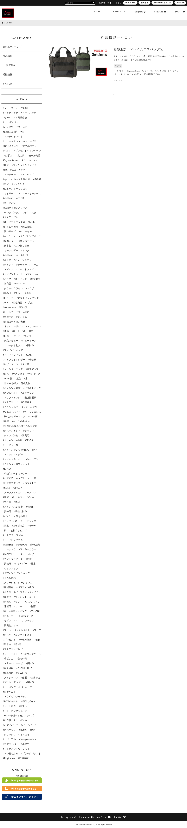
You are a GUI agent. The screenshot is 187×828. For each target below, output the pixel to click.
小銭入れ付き (11, 255)
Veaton (30, 507)
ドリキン (8, 440)
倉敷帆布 (22, 544)
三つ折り (22, 198)
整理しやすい (29, 701)
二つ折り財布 (22, 245)
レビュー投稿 (11, 226)
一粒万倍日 (26, 639)
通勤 (6, 331)
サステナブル (11, 217)
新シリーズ (10, 231)
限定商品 (10, 65)
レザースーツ (11, 364)
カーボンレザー (30, 521)
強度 (28, 293)
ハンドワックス (12, 127)
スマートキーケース (30, 193)
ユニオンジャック (24, 620)
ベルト (7, 150)
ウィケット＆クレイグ (24, 165)
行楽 (34, 141)
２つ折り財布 (11, 753)
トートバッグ (29, 113)
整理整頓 (8, 544)
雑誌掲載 (27, 226)
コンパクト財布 (23, 635)
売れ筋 (23, 307)
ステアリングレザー (14, 649)
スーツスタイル (12, 492)
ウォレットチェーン (25, 597)
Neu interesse (22, 776)
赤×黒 (18, 644)
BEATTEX (20, 283)
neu (5, 170)
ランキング (19, 184)
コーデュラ (10, 549)
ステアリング (11, 402)
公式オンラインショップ (17, 573)
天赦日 (7, 563)
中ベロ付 (35, 611)
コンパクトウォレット (15, 141)
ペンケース (34, 374)
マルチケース (11, 174)
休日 (17, 502)
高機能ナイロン (12, 625)
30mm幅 (8, 378)
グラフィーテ (32, 431)
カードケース (11, 445)
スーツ (37, 630)
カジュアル (10, 739)
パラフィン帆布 (26, 587)
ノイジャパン (11, 677)
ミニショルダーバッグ (15, 407)
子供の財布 (21, 511)
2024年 (28, 336)
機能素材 (23, 758)
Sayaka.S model (11, 160)
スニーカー (10, 616)
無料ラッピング (19, 530)
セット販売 (10, 706)
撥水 (33, 563)
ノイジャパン (11, 521)
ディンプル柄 (11, 435)
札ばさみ (8, 658)
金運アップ (33, 369)
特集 (6, 525)
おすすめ (8, 478)
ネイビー (27, 255)
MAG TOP (7, 23)
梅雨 (33, 606)
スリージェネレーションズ (18, 582)
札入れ (29, 302)
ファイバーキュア (13, 350)
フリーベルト (11, 654)
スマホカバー (11, 744)
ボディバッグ (11, 725)
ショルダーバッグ (13, 369)
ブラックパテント (31, 753)
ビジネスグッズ (12, 483)
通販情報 (7, 74)
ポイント (8, 264)
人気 (29, 355)
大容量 (7, 502)
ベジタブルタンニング (15, 212)
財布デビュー (11, 554)
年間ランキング (19, 611)
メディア (8, 269)
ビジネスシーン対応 (23, 497)
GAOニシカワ (11, 146)
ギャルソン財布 (12, 388)
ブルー (18, 293)
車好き (29, 440)
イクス (7, 592)
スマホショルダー (13, 454)
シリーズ (8, 108)
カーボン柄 (21, 720)
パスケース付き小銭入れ (17, 516)
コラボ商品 (19, 525)
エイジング (21, 279)
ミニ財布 (22, 673)
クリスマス (30, 492)
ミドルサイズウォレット (17, 464)
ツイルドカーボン (13, 459)
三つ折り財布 (26, 331)
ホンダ (25, 250)
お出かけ (35, 677)
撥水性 (23, 730)
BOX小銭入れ (11, 701)
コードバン (10, 203)
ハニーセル (26, 231)
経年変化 (27, 402)
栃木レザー (10, 241)
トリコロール (34, 326)
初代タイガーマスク (14, 416)
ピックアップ (11, 568)
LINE (31, 222)
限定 (6, 184)
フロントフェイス (27, 269)
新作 (29, 559)
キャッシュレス (33, 412)
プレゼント (10, 639)
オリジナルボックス (14, 222)
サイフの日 (23, 108)
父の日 (21, 155)
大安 (34, 212)
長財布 (30, 345)
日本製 (7, 245)
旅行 (38, 639)
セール (7, 117)
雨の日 (7, 293)
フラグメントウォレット (17, 749)
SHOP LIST (119, 12)
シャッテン (33, 459)
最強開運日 (30, 397)
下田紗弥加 (21, 117)
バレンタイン (33, 601)
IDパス (7, 469)
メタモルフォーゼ (13, 663)
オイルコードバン (13, 326)
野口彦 (7, 720)
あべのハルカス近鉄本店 (17, 179)
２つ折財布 (10, 578)
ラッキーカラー (28, 549)
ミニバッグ (28, 174)
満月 (35, 450)
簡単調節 (8, 668)
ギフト (18, 601)
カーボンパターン (13, 122)
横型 (6, 421)
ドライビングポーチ (30, 236)
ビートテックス (12, 312)
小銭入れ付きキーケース (17, 473)
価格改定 (8, 673)
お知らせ (7, 84)
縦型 (19, 378)
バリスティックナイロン (28, 592)
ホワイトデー (32, 483)
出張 (20, 440)
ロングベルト (30, 160)
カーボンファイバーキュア (18, 687)
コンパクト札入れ (13, 345)
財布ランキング (12, 431)
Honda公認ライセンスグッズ (19, 715)
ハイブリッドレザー (14, 359)
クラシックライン (13, 288)
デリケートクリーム (28, 264)
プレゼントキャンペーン (28, 150)
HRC (6, 165)
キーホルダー (11, 250)
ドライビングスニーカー (17, 540)
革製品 (25, 744)
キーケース (10, 236)
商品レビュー (11, 340)
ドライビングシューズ (15, 711)
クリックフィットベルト (17, 734)
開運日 (7, 606)
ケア (6, 302)
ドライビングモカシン (15, 696)
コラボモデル (27, 241)
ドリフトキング (12, 397)
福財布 (30, 663)
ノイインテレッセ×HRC (16, 450)
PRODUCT (99, 12)
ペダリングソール (31, 654)
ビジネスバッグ (33, 388)
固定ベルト (10, 692)
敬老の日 (22, 658)
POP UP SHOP (25, 668)
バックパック (11, 113)
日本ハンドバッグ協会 (15, 189)
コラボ (30, 288)
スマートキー (34, 274)
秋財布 (30, 682)
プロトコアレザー (13, 682)
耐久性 (7, 635)
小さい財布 (19, 374)
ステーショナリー (24, 260)
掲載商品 (17, 302)
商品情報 (7, 56)
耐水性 (7, 644)
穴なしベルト (11, 393)
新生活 (7, 597)
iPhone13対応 (11, 132)
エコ (14, 170)
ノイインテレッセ (13, 274)
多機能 (37, 179)
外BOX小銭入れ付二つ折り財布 (20, 426)
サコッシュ (21, 606)
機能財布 (8, 587)
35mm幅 (33, 416)
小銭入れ (8, 198)
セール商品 (34, 155)
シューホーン (29, 340)
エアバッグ (28, 393)
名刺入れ (8, 155)
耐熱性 (7, 601)
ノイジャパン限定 (13, 507)
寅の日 (7, 511)
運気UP (18, 487)
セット (23, 170)
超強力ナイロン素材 (14, 321)
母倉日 (32, 359)
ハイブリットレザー (28, 478)
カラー (32, 525)
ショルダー (21, 563)
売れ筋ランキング (12, 46)
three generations (28, 739)
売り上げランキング (28, 298)
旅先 (6, 374)
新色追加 (35, 544)
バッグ (7, 279)
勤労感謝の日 (30, 146)
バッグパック (29, 725)
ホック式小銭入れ (22, 421)
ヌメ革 (25, 364)
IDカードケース (12, 336)
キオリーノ (10, 193)
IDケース (9, 298)
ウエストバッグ (12, 412)
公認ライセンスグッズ (15, 207)
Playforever (9, 758)
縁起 (33, 730)
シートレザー (29, 554)
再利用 (25, 435)
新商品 (7, 283)
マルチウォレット (13, 136)
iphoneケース (26, 616)
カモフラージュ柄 (13, 535)
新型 (6, 497)
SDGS (7, 487)
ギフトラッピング (13, 559)
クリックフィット (13, 355)
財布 (27, 312)
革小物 (7, 260)
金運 (24, 677)
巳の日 (35, 407)
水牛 (27, 378)
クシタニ (22, 317)
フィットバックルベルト (17, 630)
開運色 (23, 706)
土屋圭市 (8, 317)
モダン (7, 620)
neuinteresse (10, 307)
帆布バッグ (10, 730)
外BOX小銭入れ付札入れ (17, 383)
